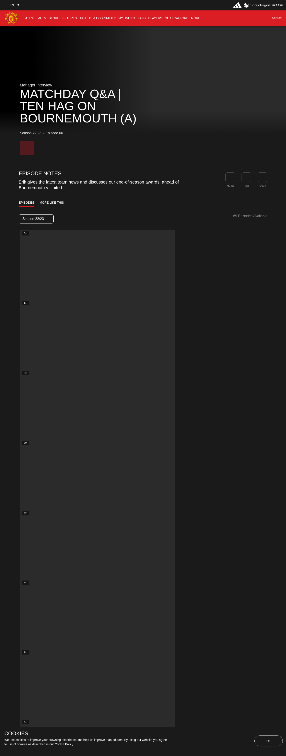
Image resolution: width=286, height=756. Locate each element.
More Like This (51, 202)
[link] (262, 177)
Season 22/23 (35, 219)
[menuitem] (29, 18)
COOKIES (16, 733)
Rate (246, 185)
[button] (11, 5)
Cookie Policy (64, 744)
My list (230, 185)
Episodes (26, 202)
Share (262, 185)
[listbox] (36, 218)
